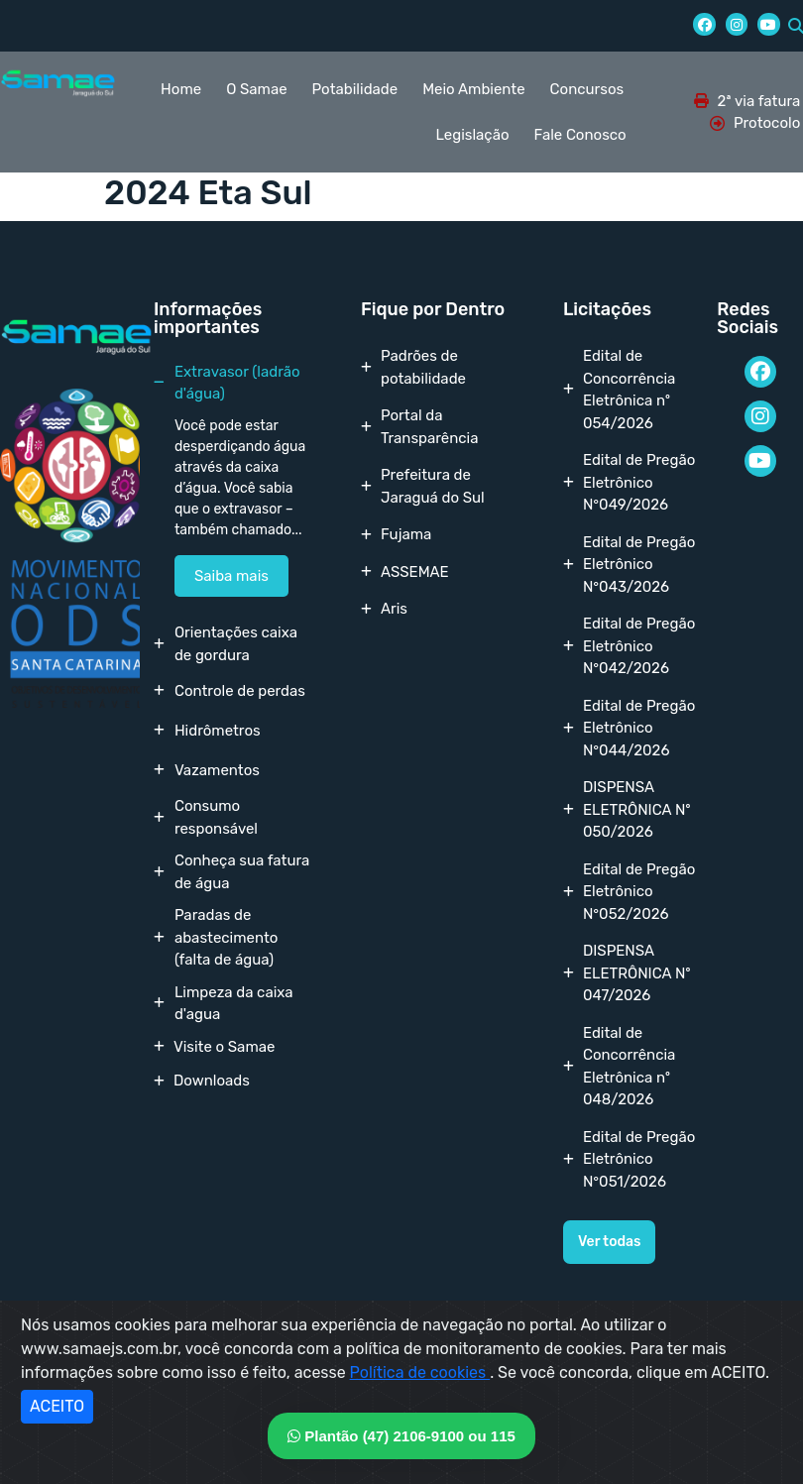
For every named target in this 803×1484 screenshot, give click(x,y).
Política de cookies (420, 1372)
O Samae (256, 89)
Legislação (473, 135)
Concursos (587, 89)
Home (181, 89)
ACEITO (57, 1406)
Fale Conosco (580, 135)
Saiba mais (231, 576)
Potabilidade (355, 89)
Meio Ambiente (473, 89)
